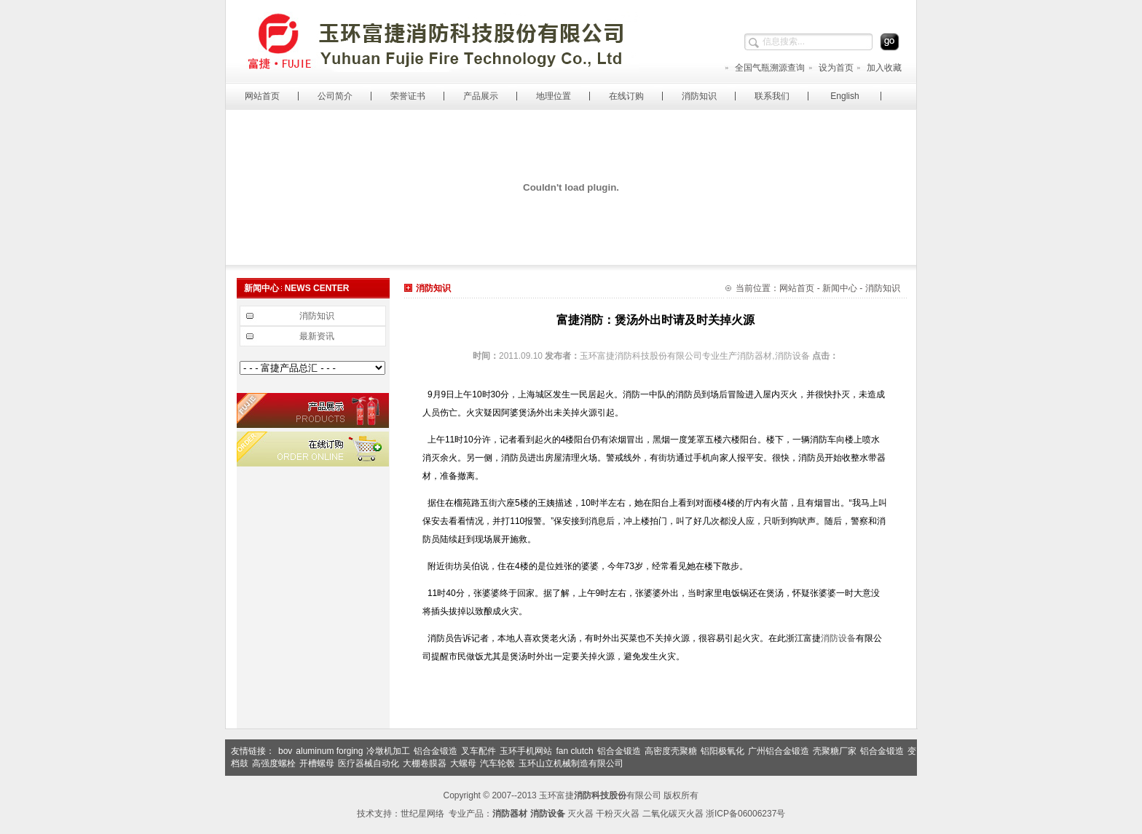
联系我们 (772, 96)
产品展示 (480, 96)
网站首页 (262, 96)
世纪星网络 (422, 814)
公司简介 (335, 96)
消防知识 (699, 96)
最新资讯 (316, 336)
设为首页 (831, 68)
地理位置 (553, 96)
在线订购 (626, 96)
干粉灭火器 (617, 814)
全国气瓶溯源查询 (764, 68)
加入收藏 (879, 68)
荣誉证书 (407, 96)
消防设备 (838, 638)
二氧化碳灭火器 (673, 814)
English (844, 96)
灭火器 (580, 814)
